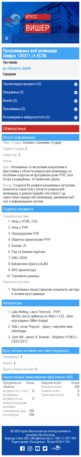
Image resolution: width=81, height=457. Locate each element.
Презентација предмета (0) (40, 84)
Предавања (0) (40, 92)
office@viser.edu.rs (41, 438)
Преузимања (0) (40, 109)
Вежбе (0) (40, 101)
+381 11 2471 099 (65, 438)
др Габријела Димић (17, 68)
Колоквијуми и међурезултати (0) (40, 117)
